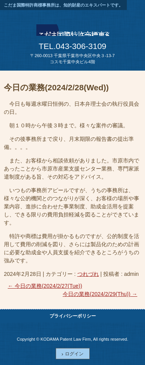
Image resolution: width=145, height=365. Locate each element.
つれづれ (88, 274)
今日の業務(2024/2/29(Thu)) (100, 294)
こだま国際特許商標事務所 (72, 32)
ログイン (74, 354)
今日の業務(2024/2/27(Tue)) (45, 286)
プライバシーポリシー (72, 316)
